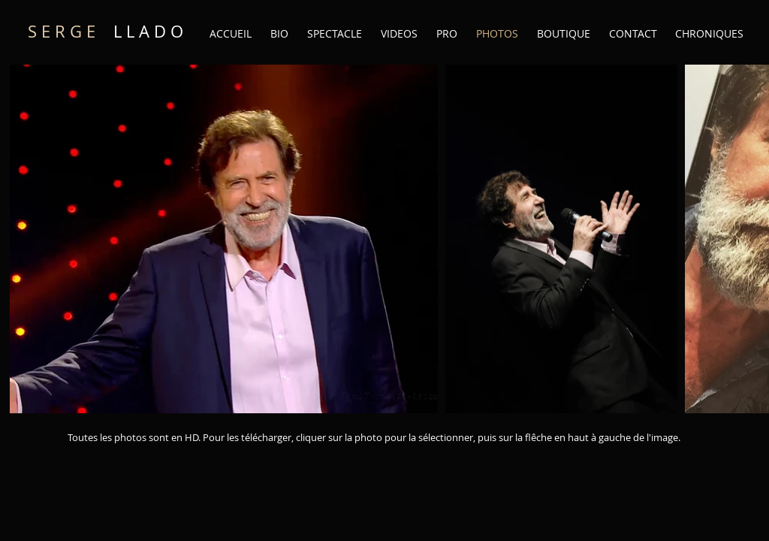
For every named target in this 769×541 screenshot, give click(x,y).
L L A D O (105, 31)
